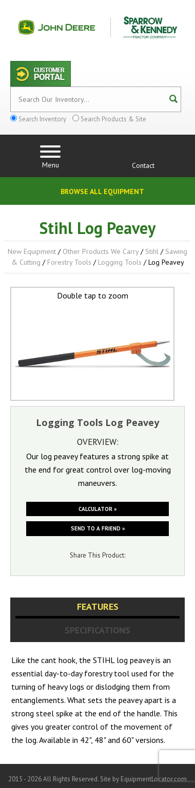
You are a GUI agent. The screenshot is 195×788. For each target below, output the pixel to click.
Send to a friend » (98, 528)
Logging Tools (120, 262)
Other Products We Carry (101, 251)
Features (98, 606)
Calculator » (97, 509)
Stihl (152, 251)
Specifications (97, 630)
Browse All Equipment (102, 191)
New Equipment (32, 251)
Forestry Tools (69, 262)
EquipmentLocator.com (154, 779)
